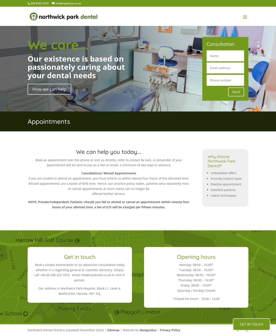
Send (236, 91)
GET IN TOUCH (251, 324)
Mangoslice (148, 330)
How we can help (49, 89)
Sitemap (113, 330)
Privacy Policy (170, 330)
